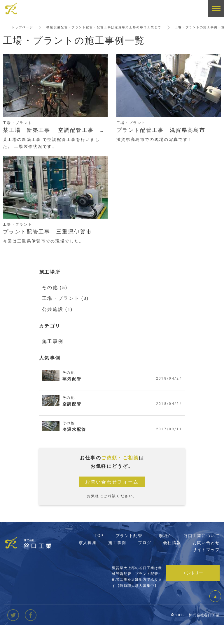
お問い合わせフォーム (112, 481)
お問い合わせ (206, 542)
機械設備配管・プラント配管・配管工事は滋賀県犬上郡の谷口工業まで (104, 27)
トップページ (22, 27)
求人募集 (88, 542)
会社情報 (172, 542)
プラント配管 (129, 535)
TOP (99, 535)
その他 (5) (55, 287)
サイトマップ (206, 549)
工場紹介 (163, 535)
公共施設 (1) (57, 309)
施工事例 (53, 341)
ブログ (144, 542)
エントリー (193, 572)
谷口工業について (202, 535)
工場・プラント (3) (65, 298)
